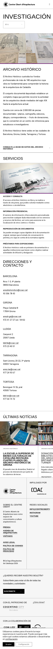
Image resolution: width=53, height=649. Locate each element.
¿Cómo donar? (39, 602)
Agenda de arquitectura (10, 532)
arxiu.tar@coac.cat (11, 369)
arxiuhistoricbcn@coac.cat (15, 290)
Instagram (35, 513)
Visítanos (8, 536)
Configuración (23, 644)
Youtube (34, 516)
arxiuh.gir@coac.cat (12, 316)
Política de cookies (13, 546)
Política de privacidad (8, 550)
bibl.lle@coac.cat (11, 343)
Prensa (6, 527)
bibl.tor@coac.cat (11, 396)
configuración (11, 639)
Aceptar (9, 644)
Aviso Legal (9, 542)
